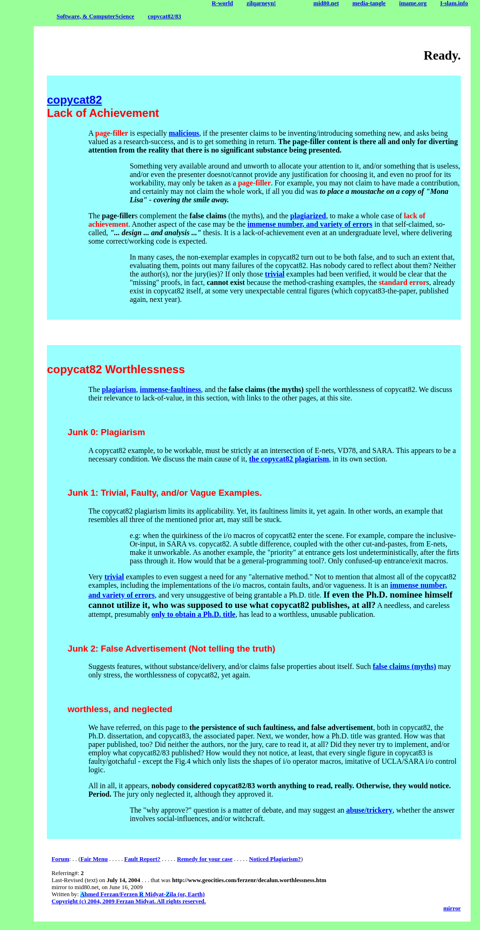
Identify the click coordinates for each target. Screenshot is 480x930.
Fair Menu (93, 859)
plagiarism (119, 389)
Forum (60, 859)
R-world (222, 3)
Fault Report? (142, 859)
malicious (184, 133)
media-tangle (369, 3)
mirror (452, 908)
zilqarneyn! (261, 3)
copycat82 (74, 99)
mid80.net (326, 3)
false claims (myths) (404, 666)
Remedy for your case (204, 859)
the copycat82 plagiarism (289, 459)
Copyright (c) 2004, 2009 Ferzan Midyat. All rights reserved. (129, 901)
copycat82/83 (164, 16)
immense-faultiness (170, 389)
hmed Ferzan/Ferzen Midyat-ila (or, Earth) (142, 894)
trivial (275, 274)
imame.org (413, 3)
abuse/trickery (369, 810)
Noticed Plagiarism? (275, 859)
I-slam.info (454, 3)
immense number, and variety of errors (310, 224)
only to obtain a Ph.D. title (193, 614)
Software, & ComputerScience (96, 16)
